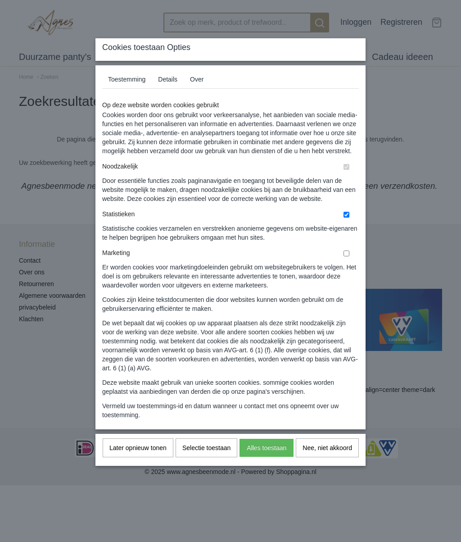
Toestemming (126, 96)
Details (167, 96)
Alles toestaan (266, 465)
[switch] (346, 184)
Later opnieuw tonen (138, 465)
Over (196, 96)
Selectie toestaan (206, 465)
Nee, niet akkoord (327, 465)
